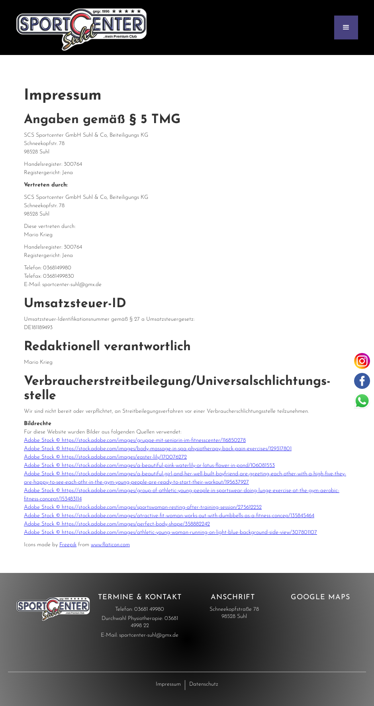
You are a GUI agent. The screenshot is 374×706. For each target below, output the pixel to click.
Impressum (168, 684)
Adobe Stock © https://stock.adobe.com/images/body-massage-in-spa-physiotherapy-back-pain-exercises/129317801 (158, 449)
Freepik (67, 545)
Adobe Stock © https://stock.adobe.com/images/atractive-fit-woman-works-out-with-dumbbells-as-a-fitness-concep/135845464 (169, 516)
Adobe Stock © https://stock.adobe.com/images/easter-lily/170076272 (105, 457)
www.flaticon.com (110, 545)
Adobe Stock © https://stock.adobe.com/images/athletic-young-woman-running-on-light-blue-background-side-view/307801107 (170, 532)
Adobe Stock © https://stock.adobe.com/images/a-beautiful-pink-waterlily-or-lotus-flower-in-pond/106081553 (149, 466)
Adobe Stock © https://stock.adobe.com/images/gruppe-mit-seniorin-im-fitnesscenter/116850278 (135, 440)
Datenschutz (203, 684)
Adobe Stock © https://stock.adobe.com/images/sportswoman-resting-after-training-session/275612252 (143, 507)
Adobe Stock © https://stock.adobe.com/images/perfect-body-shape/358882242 (117, 524)
